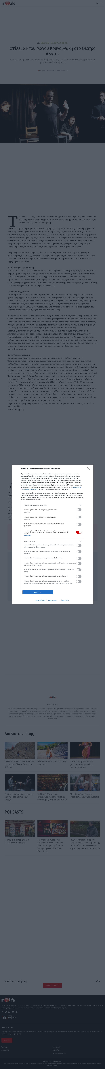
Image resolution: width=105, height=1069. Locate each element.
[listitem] (52, 542)
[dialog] (52, 534)
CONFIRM (38, 555)
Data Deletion (40, 564)
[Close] (89, 505)
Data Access (52, 564)
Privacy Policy (64, 564)
